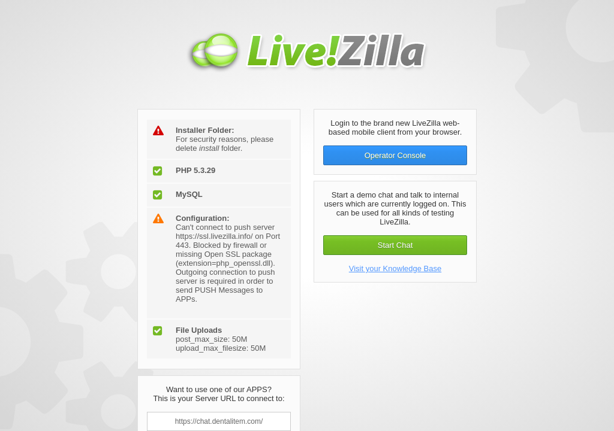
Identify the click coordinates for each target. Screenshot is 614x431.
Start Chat (395, 245)
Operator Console (395, 155)
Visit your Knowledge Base (395, 268)
